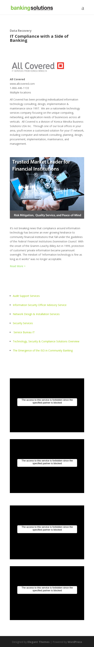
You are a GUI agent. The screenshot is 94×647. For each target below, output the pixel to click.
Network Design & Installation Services (36, 314)
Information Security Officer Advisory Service (40, 305)
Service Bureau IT (24, 332)
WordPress (75, 642)
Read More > (17, 266)
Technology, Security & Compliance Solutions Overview (46, 341)
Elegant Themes (38, 642)
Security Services (23, 323)
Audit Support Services (26, 296)
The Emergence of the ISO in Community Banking (43, 350)
